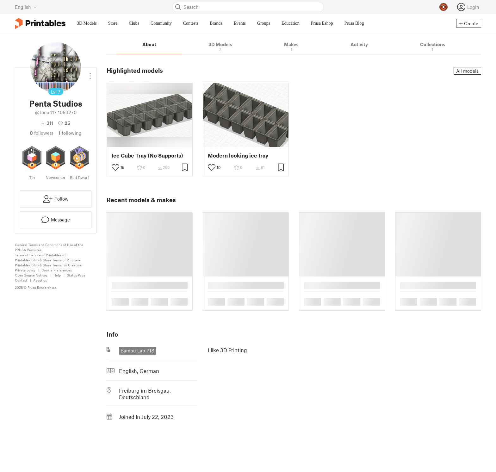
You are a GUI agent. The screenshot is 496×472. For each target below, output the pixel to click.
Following (70, 133)
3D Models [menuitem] (87, 23)
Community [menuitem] (161, 23)
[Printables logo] (40, 23)
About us (40, 280)
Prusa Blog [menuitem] (354, 23)
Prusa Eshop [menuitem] (322, 23)
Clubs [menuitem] (134, 23)
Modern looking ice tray (238, 155)
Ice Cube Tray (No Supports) (147, 155)
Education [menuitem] (291, 23)
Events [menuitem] (240, 23)
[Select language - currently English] (26, 7)
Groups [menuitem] (263, 23)
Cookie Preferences (56, 270)
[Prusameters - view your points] (443, 7)
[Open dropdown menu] (90, 73)
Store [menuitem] (113, 23)
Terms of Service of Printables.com (41, 255)
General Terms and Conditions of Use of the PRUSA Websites (49, 247)
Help (57, 275)
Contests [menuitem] (190, 23)
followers (41, 133)
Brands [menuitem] (216, 23)
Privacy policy (25, 270)
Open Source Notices (31, 275)
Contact (21, 280)
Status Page (76, 275)
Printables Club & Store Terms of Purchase (48, 260)
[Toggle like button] (115, 167)
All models (467, 71)
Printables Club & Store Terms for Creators (48, 265)
